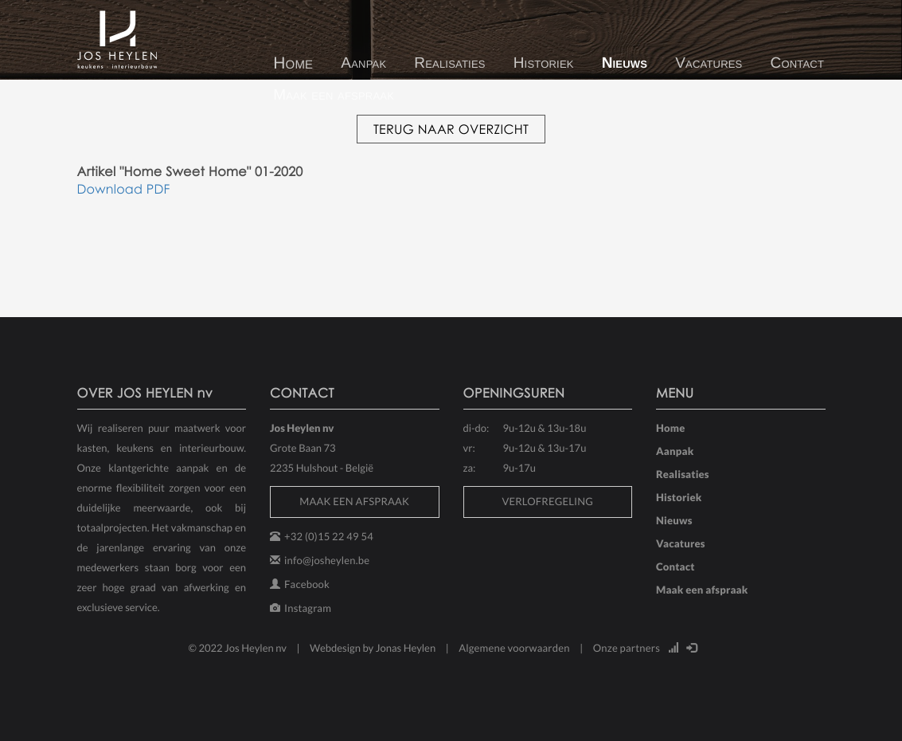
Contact (798, 63)
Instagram (307, 608)
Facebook (307, 584)
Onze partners (626, 647)
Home (293, 63)
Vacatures (708, 63)
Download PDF (123, 189)
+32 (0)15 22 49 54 (328, 536)
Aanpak (363, 63)
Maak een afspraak (333, 95)
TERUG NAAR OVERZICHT (451, 129)
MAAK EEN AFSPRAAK (354, 501)
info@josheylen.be (326, 560)
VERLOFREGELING (547, 501)
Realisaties (449, 63)
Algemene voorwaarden (514, 647)
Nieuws (625, 63)
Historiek (543, 63)
